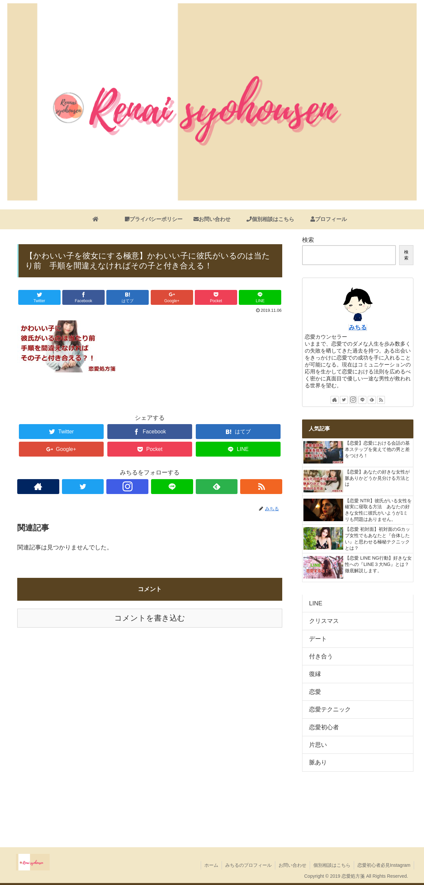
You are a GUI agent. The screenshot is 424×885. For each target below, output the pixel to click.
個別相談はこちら (331, 865)
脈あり (318, 762)
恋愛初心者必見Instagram (383, 865)
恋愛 (315, 692)
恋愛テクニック (330, 709)
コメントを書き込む (149, 618)
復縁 (315, 674)
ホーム (211, 865)
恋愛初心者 (324, 727)
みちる (358, 327)
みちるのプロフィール (248, 865)
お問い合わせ (292, 865)
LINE (315, 603)
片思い (318, 745)
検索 (308, 240)
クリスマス (324, 621)
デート (318, 639)
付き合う (321, 656)
